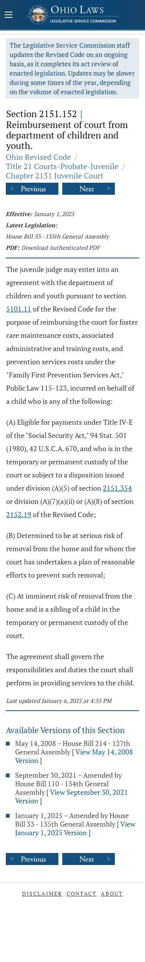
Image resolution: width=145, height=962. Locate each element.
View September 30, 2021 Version (71, 796)
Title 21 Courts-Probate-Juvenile (62, 166)
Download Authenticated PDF (60, 247)
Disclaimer (42, 893)
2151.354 (117, 488)
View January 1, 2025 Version (75, 828)
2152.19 (18, 514)
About (112, 893)
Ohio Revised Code (38, 157)
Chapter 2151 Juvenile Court (54, 175)
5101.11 (18, 308)
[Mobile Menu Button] (8, 15)
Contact (82, 893)
